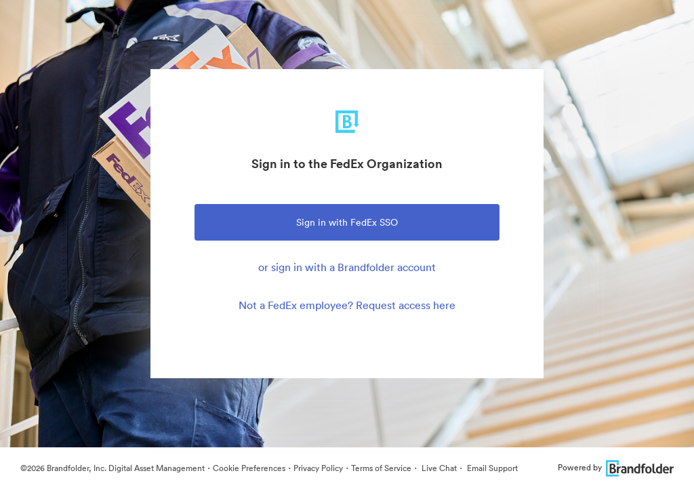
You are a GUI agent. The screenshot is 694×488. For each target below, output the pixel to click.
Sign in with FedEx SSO (347, 222)
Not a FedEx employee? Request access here (347, 305)
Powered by (616, 467)
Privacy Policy (318, 468)
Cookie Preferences (249, 468)
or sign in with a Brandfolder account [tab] (347, 267)
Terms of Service (381, 468)
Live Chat (438, 468)
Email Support (491, 468)
